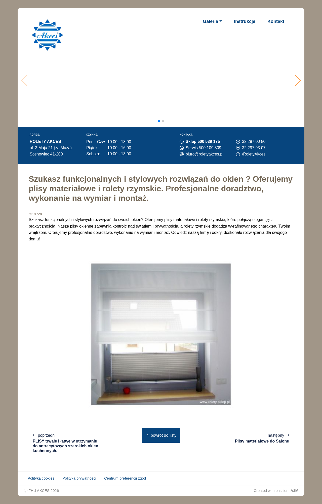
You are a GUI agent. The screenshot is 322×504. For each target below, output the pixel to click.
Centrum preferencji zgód (125, 478)
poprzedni (66, 443)
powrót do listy (161, 435)
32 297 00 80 (253, 141)
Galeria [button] (210, 21)
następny (262, 438)
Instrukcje (244, 21)
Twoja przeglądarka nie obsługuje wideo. (162, 80)
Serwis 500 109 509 (203, 148)
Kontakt (275, 21)
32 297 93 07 (253, 148)
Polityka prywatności (79, 478)
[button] (297, 80)
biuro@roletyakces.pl (204, 154)
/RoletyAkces (253, 154)
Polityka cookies (41, 478)
